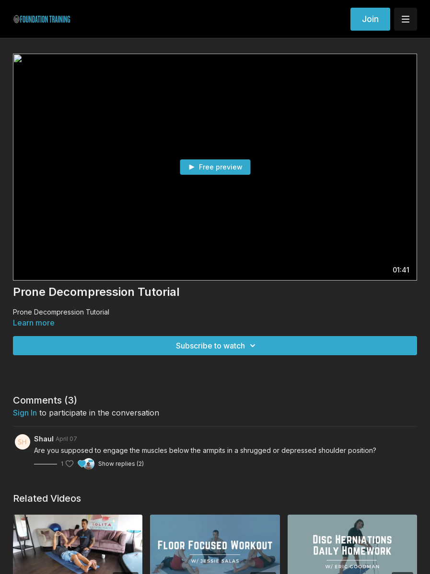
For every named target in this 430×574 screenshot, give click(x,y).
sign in (25, 412)
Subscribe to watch (217, 345)
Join (370, 19)
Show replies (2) (121, 463)
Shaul (44, 439)
